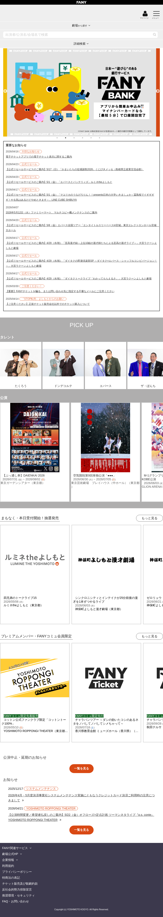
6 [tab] (104, 138)
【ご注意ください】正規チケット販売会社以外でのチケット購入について (48, 303)
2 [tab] (70, 138)
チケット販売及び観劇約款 (20, 883)
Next (158, 89)
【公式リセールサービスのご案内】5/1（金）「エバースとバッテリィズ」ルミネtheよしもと (59, 182)
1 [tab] (61, 138)
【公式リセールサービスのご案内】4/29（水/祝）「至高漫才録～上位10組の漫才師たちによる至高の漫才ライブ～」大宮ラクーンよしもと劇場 (81, 246)
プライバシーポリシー (17, 871)
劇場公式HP (10, 854)
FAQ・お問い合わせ (15, 901)
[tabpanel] (81, 92)
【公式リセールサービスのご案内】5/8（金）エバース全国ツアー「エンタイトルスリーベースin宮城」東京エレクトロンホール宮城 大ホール (81, 228)
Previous (5, 89)
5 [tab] (95, 138)
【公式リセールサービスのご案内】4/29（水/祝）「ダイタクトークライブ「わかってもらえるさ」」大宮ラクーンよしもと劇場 (79, 278)
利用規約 (8, 865)
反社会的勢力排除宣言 (17, 889)
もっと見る (149, 518)
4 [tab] (87, 138)
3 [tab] (78, 138)
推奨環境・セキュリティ (18, 895)
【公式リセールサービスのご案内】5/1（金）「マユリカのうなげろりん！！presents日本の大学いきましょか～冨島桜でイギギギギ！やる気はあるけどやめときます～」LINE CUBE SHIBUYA (80, 197)
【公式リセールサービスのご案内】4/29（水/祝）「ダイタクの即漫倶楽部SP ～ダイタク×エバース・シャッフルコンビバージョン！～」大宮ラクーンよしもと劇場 (81, 263)
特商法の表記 (11, 877)
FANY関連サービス (15, 848)
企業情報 (8, 860)
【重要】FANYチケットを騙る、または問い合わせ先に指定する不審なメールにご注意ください (60, 291)
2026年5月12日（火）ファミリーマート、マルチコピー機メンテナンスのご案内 (51, 212)
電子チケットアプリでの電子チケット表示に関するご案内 (39, 156)
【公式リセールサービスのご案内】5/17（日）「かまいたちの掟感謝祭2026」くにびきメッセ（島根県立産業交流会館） (75, 169)
